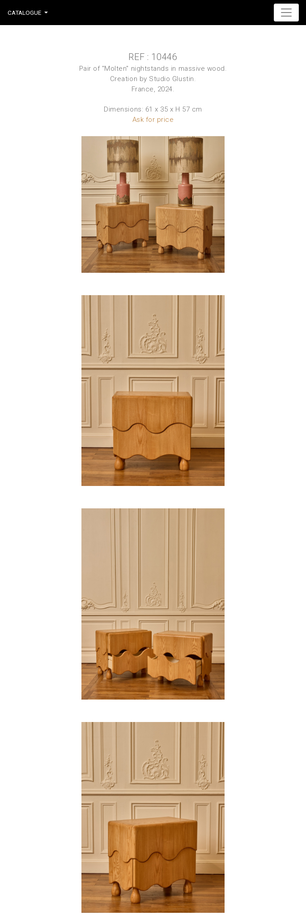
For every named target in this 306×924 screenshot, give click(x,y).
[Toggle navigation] (286, 12)
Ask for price (153, 120)
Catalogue (24, 12)
